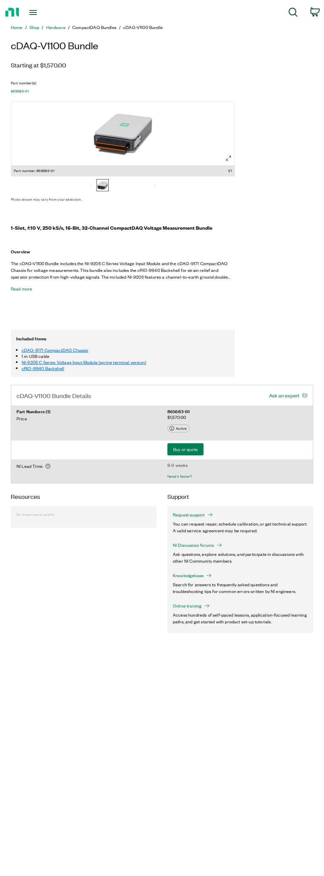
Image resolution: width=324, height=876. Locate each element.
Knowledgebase (192, 575)
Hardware (55, 27)
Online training (191, 606)
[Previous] (91, 185)
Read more (21, 289)
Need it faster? (179, 476)
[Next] (154, 185)
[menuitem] (293, 13)
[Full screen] (228, 158)
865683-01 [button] (20, 91)
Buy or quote (185, 449)
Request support (193, 515)
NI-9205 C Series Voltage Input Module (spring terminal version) (84, 362)
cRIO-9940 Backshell (43, 368)
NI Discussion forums (197, 545)
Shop (34, 27)
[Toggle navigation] (43, 12)
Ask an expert (284, 395)
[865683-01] (103, 186)
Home (17, 27)
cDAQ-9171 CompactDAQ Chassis (55, 350)
